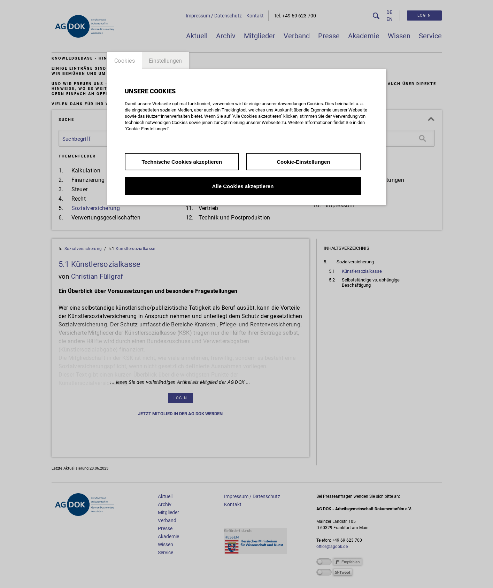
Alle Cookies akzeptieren (243, 186)
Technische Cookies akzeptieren (181, 162)
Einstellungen (165, 60)
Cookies (124, 60)
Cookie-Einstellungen (303, 162)
